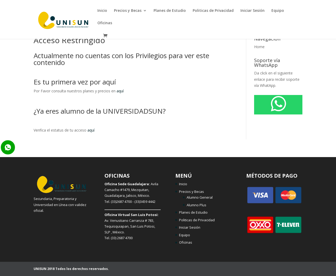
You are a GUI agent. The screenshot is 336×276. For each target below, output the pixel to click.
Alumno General (200, 197)
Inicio (102, 11)
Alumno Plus (196, 205)
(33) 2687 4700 (122, 237)
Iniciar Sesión (252, 11)
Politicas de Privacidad (213, 11)
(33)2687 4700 (121, 201)
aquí (120, 90)
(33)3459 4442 (144, 201)
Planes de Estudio (170, 11)
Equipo (277, 11)
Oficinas (104, 23)
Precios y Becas (127, 11)
